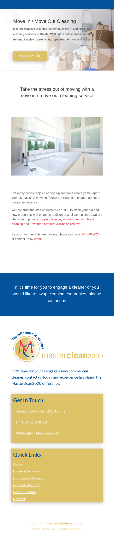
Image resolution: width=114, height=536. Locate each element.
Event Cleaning (24, 492)
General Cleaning (26, 485)
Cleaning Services (26, 471)
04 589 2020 (90, 234)
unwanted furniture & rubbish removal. (56, 224)
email (37, 239)
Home (17, 464)
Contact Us (30, 56)
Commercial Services (29, 478)
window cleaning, (74, 219)
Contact (19, 499)
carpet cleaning (50, 219)
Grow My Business (59, 523)
